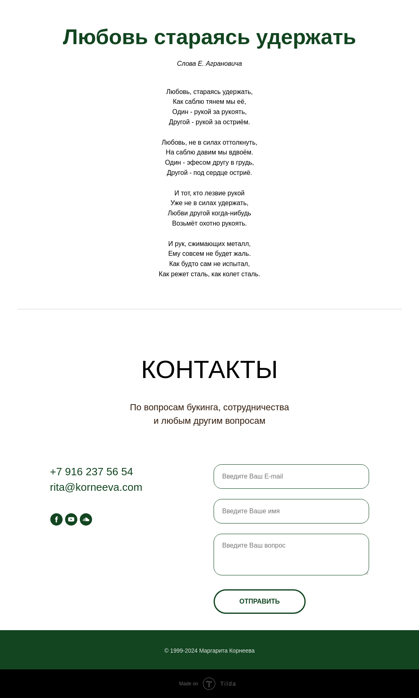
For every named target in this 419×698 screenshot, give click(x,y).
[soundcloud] (86, 519)
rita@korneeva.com (96, 487)
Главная (26, 12)
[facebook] (56, 519)
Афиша (71, 12)
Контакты (118, 12)
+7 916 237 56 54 (91, 471)
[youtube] (71, 519)
